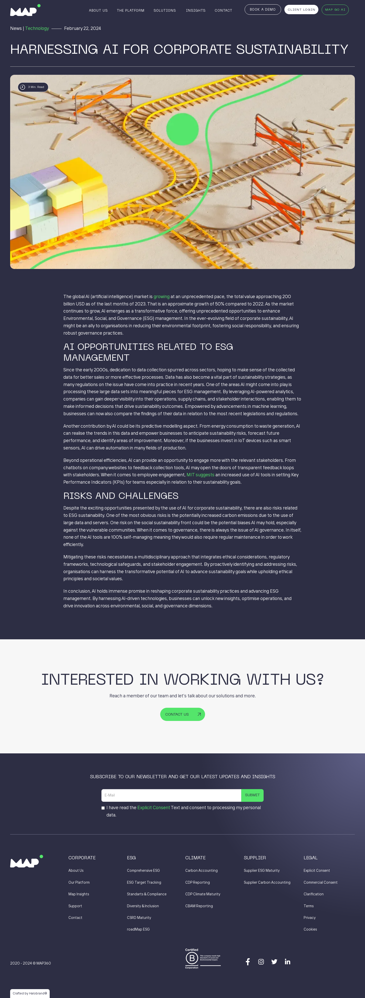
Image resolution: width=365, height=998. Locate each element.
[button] (165, 10)
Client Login (301, 9)
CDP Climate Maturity (202, 894)
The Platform (130, 10)
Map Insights (78, 894)
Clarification (314, 894)
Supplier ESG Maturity (262, 871)
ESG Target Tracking (144, 882)
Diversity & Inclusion (143, 906)
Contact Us (177, 714)
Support (75, 906)
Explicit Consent (153, 808)
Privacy (310, 918)
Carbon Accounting (201, 871)
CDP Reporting (197, 882)
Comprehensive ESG (143, 871)
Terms (309, 906)
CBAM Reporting (199, 906)
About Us (98, 10)
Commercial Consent (321, 882)
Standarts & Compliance (147, 894)
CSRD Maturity (139, 918)
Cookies (310, 929)
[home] (25, 10)
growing (162, 297)
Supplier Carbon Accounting (267, 882)
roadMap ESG (138, 929)
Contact (223, 10)
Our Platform (79, 882)
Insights (196, 10)
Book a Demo (263, 9)
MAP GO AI (335, 9)
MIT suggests (200, 475)
